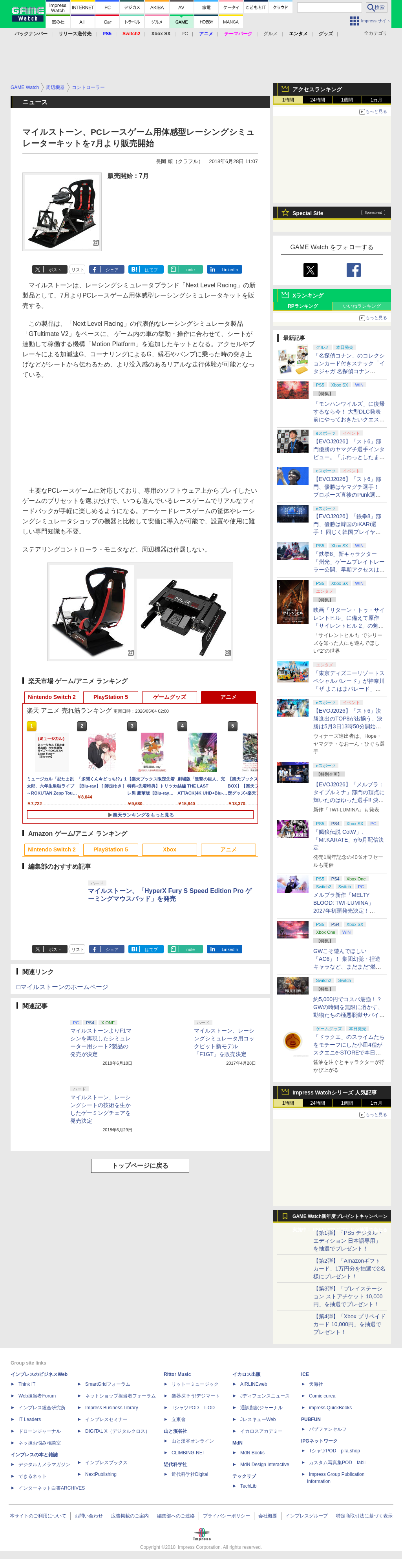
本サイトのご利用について (38, 1516)
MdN (237, 1443)
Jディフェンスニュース (265, 1396)
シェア (112, 269)
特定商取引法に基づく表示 (364, 1516)
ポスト (55, 269)
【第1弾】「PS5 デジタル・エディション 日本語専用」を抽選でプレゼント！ (348, 1241)
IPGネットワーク (319, 1441)
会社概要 (267, 1516)
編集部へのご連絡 (176, 1516)
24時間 (317, 100)
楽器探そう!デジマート (196, 1396)
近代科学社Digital (190, 1474)
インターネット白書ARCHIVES (51, 1488)
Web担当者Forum (37, 1396)
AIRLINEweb (253, 1384)
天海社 (316, 1384)
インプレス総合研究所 (42, 1407)
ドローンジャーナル (39, 1431)
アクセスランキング (317, 89)
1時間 (288, 100)
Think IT (26, 1384)
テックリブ (244, 1476)
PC (184, 33)
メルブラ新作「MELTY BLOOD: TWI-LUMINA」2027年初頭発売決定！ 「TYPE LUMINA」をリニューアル (348, 910)
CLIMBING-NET (188, 1453)
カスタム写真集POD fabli (337, 1462)
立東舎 (179, 1419)
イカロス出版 (246, 1374)
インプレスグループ (306, 1516)
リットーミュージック (195, 1384)
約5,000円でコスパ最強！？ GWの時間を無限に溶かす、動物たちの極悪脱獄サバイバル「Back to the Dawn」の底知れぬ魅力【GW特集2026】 (349, 1015)
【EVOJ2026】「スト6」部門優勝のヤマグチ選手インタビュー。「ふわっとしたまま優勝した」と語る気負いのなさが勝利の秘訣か (349, 457)
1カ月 (377, 100)
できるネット (32, 1476)
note (190, 269)
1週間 (347, 100)
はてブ (151, 269)
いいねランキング (362, 306)
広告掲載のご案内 (130, 1516)
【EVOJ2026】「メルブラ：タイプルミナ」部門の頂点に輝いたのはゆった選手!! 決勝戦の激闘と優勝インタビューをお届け (349, 800)
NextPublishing (101, 1474)
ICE (305, 1374)
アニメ (228, 697)
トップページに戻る (140, 1165)
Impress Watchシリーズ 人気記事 (334, 1092)
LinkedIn (230, 269)
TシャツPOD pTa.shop (334, 1451)
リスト (77, 269)
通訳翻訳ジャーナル (261, 1407)
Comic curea (322, 1396)
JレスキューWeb (258, 1419)
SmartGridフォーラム (107, 1384)
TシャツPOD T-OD (193, 1407)
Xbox (169, 849)
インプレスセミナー (106, 1419)
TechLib (248, 1486)
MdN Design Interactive (264, 1464)
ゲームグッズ (169, 697)
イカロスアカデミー (261, 1431)
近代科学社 (175, 1464)
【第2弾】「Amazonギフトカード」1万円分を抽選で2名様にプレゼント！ (349, 1269)
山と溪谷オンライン (193, 1441)
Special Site (307, 213)
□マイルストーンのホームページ (62, 987)
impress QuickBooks (330, 1407)
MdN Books (252, 1453)
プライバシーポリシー (226, 1516)
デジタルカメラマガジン (44, 1464)
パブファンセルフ (328, 1429)
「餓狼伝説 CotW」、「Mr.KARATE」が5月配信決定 (348, 840)
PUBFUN (311, 1419)
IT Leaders (29, 1419)
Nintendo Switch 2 (51, 697)
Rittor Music (177, 1374)
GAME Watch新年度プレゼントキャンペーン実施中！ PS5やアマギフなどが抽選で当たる (339, 1218)
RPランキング (303, 306)
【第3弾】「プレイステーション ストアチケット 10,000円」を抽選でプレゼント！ (348, 1296)
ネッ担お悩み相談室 (39, 1443)
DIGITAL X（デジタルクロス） (117, 1431)
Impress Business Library (111, 1407)
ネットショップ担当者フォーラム (120, 1396)
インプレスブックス (106, 1462)
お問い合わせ (89, 1516)
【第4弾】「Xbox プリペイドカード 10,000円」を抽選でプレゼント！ (349, 1324)
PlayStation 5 (110, 697)
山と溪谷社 (175, 1431)
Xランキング (307, 295)
